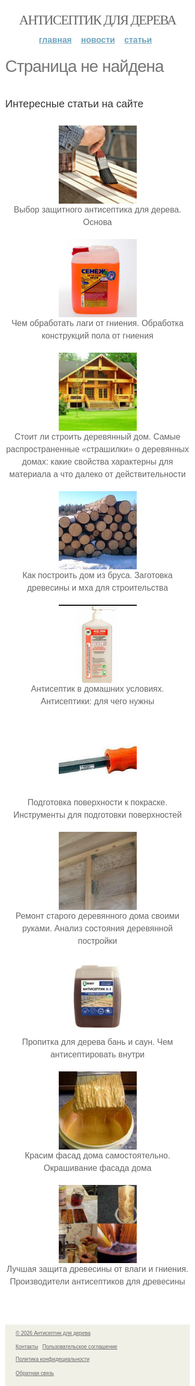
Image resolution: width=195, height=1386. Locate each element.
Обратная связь (35, 1373)
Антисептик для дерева (97, 20)
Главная (55, 39)
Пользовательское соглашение (80, 1347)
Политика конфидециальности (52, 1359)
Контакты (27, 1347)
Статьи (138, 39)
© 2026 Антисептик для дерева (53, 1333)
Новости (98, 39)
